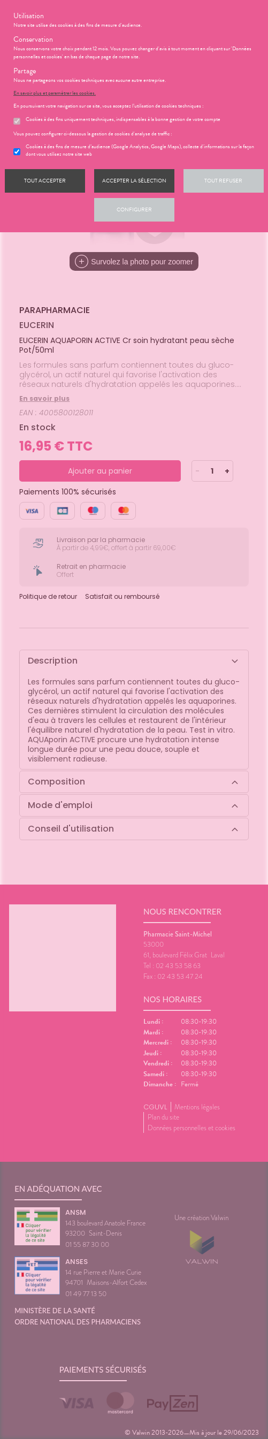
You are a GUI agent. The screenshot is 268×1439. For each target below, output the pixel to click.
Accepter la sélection (134, 181)
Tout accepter (45, 181)
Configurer (134, 209)
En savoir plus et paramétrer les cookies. (54, 93)
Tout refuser (223, 181)
